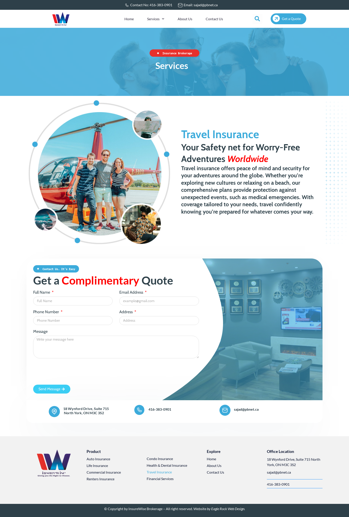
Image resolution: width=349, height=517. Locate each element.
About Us (185, 19)
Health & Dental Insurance (167, 465)
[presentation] (67, 371)
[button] (257, 19)
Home (129, 19)
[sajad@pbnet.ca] (225, 410)
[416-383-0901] (139, 410)
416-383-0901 (159, 409)
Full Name (42, 292)
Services (155, 18)
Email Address (131, 292)
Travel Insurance (159, 472)
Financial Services (160, 479)
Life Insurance (97, 465)
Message (40, 331)
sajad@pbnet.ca (246, 409)
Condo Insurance (160, 458)
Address (126, 312)
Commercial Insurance (104, 472)
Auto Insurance (98, 459)
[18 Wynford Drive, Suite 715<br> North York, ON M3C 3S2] (54, 411)
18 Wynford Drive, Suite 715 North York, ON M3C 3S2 (86, 410)
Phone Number (46, 312)
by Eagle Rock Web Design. (225, 509)
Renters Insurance (100, 479)
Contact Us (214, 19)
